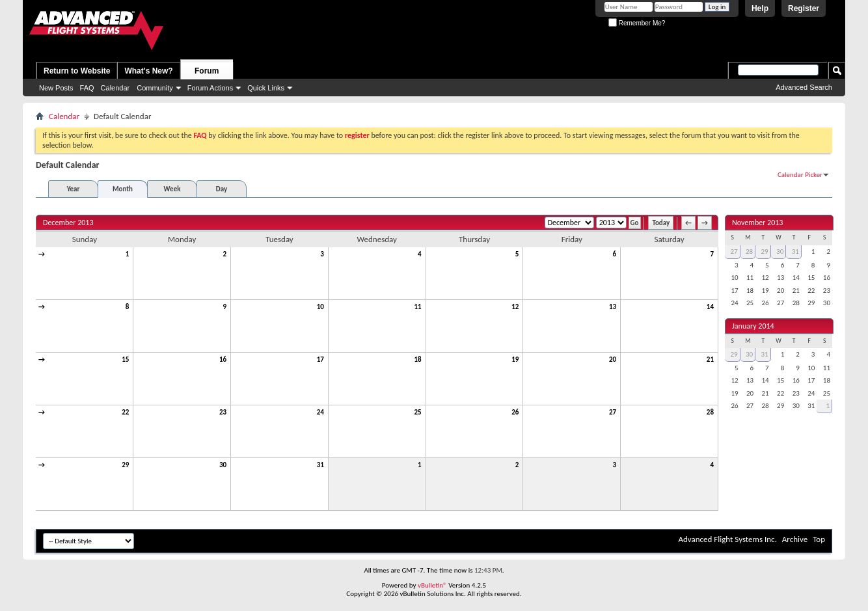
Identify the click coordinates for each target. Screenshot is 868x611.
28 (710, 412)
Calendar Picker (800, 174)
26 (515, 412)
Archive (794, 539)
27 (612, 412)
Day (221, 189)
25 (417, 412)
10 (320, 307)
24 (320, 412)
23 (222, 412)
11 (417, 307)
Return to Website (77, 70)
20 (612, 359)
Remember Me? (636, 23)
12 (515, 307)
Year (73, 189)
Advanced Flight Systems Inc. (727, 539)
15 (125, 359)
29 (125, 465)
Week (172, 189)
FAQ (87, 88)
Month (123, 189)
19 (515, 359)
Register (803, 8)
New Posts (56, 88)
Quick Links (265, 88)
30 (222, 465)
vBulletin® (432, 585)
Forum (207, 70)
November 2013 (757, 222)
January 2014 (753, 326)
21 (710, 359)
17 (320, 359)
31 (320, 465)
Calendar (115, 88)
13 (612, 307)
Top (819, 539)
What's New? (148, 70)
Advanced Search (804, 87)
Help (760, 8)
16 (222, 359)
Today (661, 223)
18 (417, 359)
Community (155, 88)
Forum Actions (210, 88)
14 (710, 307)
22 (125, 412)
